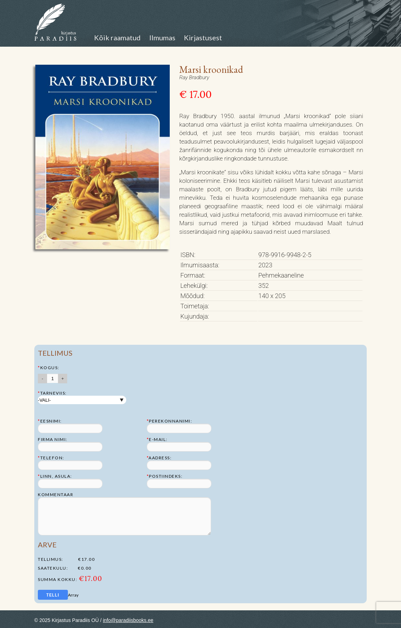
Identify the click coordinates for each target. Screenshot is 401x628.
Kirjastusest (203, 37)
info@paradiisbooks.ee (128, 620)
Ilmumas (162, 37)
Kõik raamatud (117, 37)
